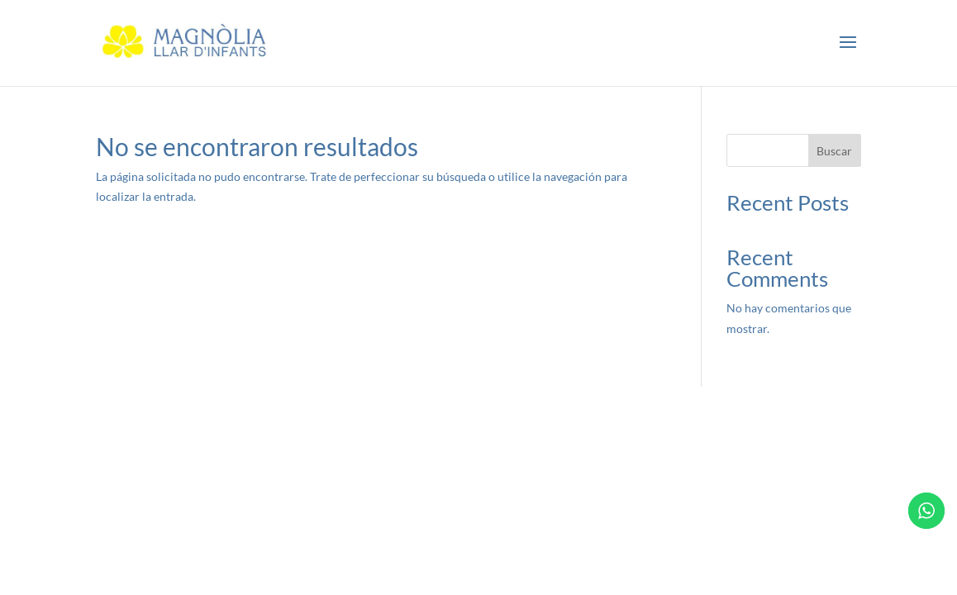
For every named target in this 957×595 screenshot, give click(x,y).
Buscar (834, 151)
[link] (186, 42)
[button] (848, 43)
